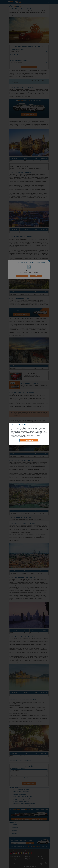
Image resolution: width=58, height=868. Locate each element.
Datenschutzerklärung (31, 435)
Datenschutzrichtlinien (16, 436)
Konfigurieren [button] (29, 443)
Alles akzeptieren (29, 440)
